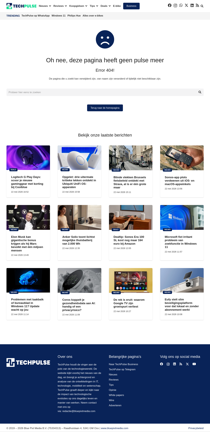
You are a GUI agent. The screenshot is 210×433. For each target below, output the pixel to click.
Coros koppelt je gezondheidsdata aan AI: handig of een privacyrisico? (78, 304)
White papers (116, 395)
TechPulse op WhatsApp (36, 15)
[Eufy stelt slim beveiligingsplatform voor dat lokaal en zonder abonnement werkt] (182, 280)
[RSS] (197, 5)
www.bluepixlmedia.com (114, 428)
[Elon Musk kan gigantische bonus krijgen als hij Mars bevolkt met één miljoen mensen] (28, 217)
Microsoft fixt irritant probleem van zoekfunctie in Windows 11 (181, 242)
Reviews (114, 379)
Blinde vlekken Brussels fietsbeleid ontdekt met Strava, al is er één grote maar (130, 182)
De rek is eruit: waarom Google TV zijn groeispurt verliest (129, 303)
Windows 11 (59, 15)
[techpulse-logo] (21, 6)
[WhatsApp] (181, 5)
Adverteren (115, 405)
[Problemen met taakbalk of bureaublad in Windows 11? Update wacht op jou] (28, 280)
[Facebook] (170, 5)
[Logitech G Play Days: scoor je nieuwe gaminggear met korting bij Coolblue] (28, 157)
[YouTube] (194, 364)
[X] (186, 5)
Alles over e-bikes (93, 15)
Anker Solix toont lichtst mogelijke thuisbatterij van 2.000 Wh (78, 240)
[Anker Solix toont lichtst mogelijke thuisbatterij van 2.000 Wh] (79, 217)
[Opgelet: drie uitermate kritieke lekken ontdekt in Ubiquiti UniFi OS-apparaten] (79, 157)
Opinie (112, 390)
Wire (111, 400)
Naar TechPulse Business (123, 364)
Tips (111, 384)
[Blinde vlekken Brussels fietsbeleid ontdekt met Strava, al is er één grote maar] (130, 157)
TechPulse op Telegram (122, 369)
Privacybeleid (196, 428)
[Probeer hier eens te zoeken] (105, 92)
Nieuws (113, 374)
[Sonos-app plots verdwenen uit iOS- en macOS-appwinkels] (182, 157)
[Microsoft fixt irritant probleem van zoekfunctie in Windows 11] (182, 217)
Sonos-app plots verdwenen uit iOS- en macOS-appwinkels (179, 181)
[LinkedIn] (192, 5)
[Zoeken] (200, 92)
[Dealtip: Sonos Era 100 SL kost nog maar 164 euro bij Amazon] (130, 217)
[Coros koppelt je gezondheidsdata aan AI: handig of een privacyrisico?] (79, 280)
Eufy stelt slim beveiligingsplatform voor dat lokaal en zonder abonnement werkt (182, 304)
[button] (49, 6)
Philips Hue (74, 15)
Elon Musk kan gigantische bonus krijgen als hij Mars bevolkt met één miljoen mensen (27, 243)
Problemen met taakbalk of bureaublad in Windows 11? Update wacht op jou (27, 304)
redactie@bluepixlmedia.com (78, 411)
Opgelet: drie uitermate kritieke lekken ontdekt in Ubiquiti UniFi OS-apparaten (79, 182)
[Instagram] (175, 5)
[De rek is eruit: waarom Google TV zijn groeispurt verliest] (130, 280)
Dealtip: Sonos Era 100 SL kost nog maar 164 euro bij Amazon (129, 240)
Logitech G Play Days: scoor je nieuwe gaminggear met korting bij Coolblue (27, 182)
